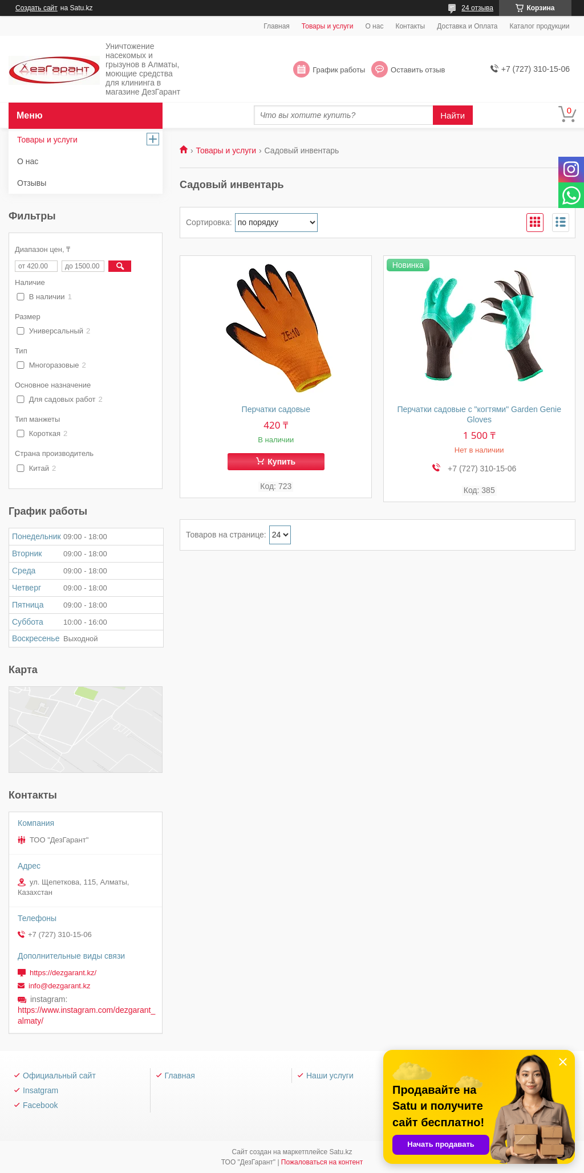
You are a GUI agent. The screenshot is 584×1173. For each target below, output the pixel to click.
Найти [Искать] (452, 115)
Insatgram (40, 1090)
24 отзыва (477, 8)
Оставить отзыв (418, 70)
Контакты (410, 26)
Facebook (40, 1105)
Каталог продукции (539, 26)
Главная (276, 26)
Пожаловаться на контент (322, 1162)
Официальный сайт (59, 1075)
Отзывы (31, 183)
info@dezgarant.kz (60, 985)
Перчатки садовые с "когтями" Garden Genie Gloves (479, 414)
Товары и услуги (328, 26)
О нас (374, 26)
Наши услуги (330, 1075)
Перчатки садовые (276, 409)
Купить (281, 461)
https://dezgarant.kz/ (63, 972)
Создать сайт (36, 8)
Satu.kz (340, 1152)
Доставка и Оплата (467, 26)
